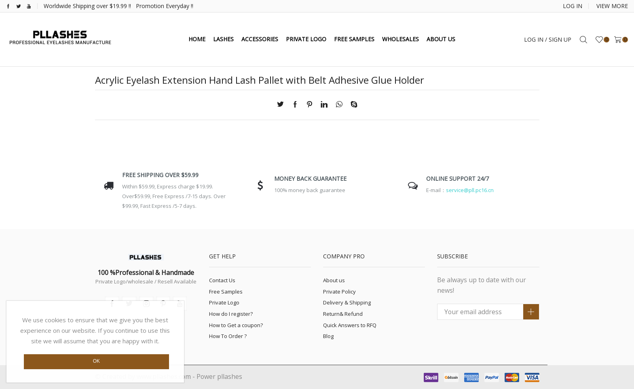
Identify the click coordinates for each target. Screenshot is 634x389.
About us (334, 280)
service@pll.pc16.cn (470, 190)
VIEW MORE (612, 6)
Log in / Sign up (547, 39)
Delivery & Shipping (347, 302)
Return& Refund (343, 313)
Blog (328, 336)
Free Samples (226, 291)
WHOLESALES (400, 39)
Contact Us (222, 280)
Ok (96, 361)
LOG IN (572, 6)
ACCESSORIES (259, 39)
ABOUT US (441, 39)
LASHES (223, 39)
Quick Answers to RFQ (349, 325)
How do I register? (231, 313)
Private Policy (339, 291)
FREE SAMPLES (354, 39)
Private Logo (224, 302)
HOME (196, 39)
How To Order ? (228, 336)
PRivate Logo (306, 39)
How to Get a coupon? (236, 325)
